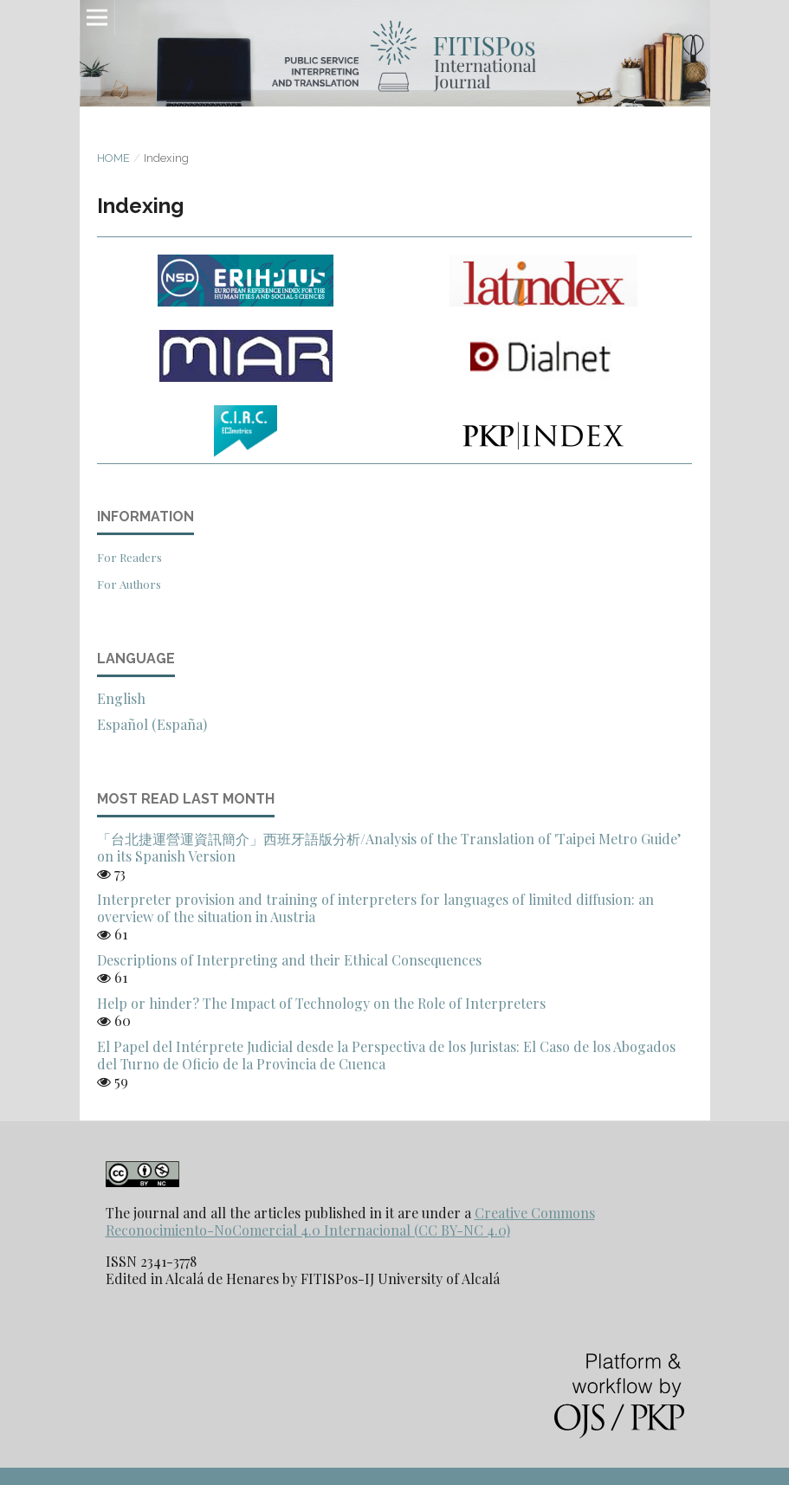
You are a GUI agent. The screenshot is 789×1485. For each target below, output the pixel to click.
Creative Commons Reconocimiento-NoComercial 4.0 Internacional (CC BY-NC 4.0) (350, 1221)
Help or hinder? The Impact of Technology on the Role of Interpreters (321, 1003)
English (121, 698)
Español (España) (152, 724)
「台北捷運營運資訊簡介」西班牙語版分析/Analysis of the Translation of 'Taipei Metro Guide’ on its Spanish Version (389, 847)
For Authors (129, 584)
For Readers (129, 557)
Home (113, 158)
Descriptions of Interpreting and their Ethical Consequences (289, 960)
